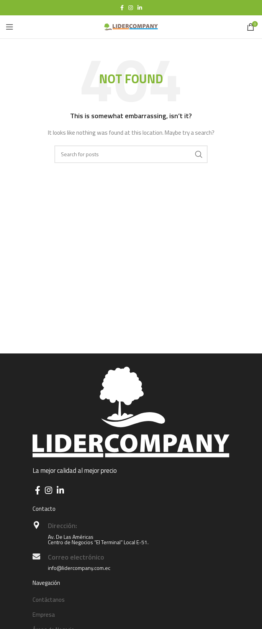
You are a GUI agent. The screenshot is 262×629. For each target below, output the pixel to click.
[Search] (131, 154)
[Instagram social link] (130, 8)
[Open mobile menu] (9, 27)
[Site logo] (131, 26)
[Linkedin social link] (139, 8)
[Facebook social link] (122, 8)
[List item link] (131, 599)
